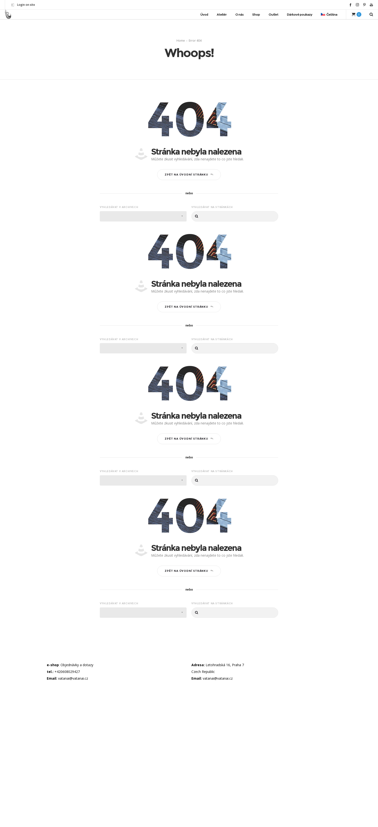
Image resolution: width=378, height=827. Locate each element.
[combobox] (143, 216)
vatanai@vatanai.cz (73, 678)
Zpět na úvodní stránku (189, 174)
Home (180, 41)
